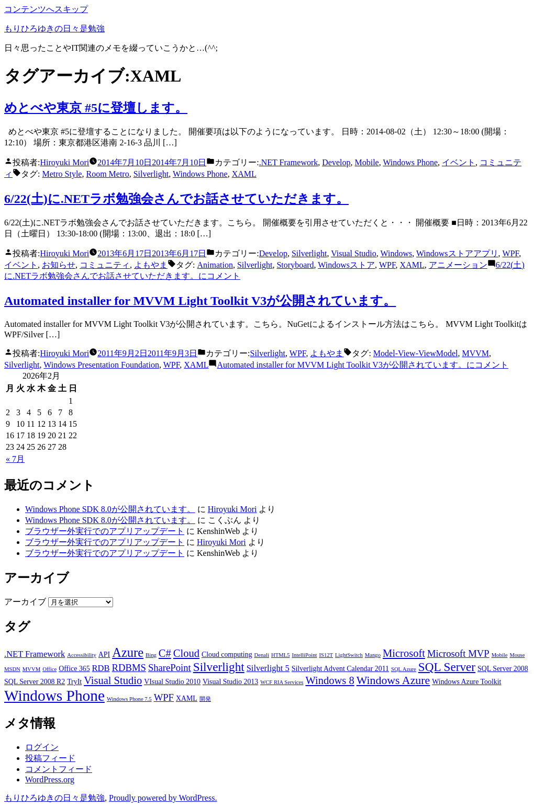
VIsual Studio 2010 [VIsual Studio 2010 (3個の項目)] (172, 682)
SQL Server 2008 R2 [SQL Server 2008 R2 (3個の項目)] (34, 682)
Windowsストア (346, 264)
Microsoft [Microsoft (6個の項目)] (404, 653)
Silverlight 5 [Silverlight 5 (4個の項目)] (268, 668)
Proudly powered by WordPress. (163, 797)
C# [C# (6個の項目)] (165, 653)
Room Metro (107, 173)
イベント (458, 162)
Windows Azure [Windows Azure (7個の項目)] (393, 680)
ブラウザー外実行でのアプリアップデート (104, 531)
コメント (362, 364)
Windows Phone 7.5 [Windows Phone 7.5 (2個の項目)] (129, 699)
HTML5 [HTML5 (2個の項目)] (280, 655)
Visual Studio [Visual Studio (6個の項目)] (113, 680)
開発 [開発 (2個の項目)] (205, 699)
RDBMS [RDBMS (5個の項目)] (129, 667)
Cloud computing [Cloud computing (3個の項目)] (227, 654)
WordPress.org (49, 779)
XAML (244, 173)
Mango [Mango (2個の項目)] (373, 655)
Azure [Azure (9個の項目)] (127, 652)
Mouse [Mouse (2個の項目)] (517, 655)
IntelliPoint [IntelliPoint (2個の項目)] (304, 655)
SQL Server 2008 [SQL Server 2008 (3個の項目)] (502, 669)
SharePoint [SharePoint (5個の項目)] (169, 667)
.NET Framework (288, 162)
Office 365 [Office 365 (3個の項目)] (74, 669)
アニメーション (458, 264)
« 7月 (15, 458)
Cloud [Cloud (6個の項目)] (186, 653)
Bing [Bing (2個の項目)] (151, 655)
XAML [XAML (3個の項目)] (186, 698)
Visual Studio (353, 253)
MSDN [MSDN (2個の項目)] (12, 669)
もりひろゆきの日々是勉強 (54, 28)
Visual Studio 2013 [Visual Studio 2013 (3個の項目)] (230, 682)
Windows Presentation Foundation (101, 364)
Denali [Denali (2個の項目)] (261, 655)
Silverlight (151, 173)
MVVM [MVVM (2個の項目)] (31, 669)
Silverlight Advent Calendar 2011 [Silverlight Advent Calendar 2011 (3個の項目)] (340, 669)
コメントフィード (58, 769)
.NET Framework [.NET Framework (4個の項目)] (34, 654)
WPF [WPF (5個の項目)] (164, 697)
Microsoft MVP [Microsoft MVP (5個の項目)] (458, 653)
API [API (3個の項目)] (104, 654)
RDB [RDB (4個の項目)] (101, 668)
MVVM (475, 353)
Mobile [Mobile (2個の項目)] (500, 655)
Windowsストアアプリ (457, 253)
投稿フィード (50, 758)
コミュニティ (105, 264)
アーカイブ (25, 601)
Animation (214, 264)
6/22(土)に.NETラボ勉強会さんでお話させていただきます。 (176, 199)
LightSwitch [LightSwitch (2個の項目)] (349, 655)
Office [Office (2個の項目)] (49, 669)
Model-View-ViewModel (415, 353)
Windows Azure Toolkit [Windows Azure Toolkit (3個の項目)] (466, 682)
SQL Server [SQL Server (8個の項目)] (446, 667)
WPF (511, 253)
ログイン (42, 747)
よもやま (151, 264)
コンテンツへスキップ (46, 9)
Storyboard (295, 264)
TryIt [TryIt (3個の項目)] (74, 682)
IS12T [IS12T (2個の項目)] (326, 655)
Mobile (366, 162)
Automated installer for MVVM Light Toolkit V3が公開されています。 (200, 301)
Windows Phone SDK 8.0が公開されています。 (110, 509)
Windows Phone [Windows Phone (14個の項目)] (54, 695)
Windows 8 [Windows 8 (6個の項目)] (329, 680)
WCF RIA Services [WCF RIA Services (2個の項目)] (281, 682)
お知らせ (58, 264)
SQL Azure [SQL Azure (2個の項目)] (403, 669)
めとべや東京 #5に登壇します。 (95, 108)
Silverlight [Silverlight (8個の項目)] (218, 667)
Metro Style (62, 173)
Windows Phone (410, 162)
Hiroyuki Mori (64, 162)
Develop (336, 162)
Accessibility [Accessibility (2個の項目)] (81, 655)
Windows (397, 253)
